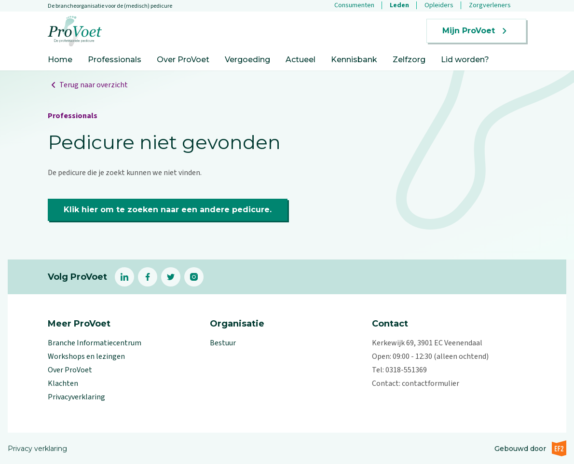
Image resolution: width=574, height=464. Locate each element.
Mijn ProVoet (476, 31)
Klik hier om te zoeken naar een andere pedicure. (168, 209)
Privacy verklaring (37, 448)
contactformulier (430, 383)
